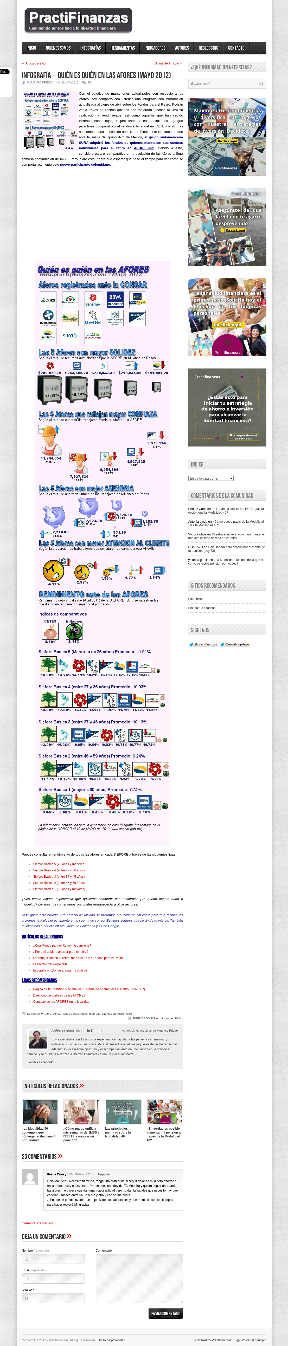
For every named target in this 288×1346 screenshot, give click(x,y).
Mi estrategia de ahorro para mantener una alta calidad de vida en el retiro (226, 536)
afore (48, 1013)
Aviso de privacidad (111, 1340)
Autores (182, 48)
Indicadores (155, 48)
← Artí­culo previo (34, 63)
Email (34, 1270)
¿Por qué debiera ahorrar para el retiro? (60, 952)
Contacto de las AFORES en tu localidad (61, 1002)
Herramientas (123, 48)
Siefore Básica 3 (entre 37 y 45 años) (59, 876)
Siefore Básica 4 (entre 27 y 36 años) (59, 870)
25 (89, 82)
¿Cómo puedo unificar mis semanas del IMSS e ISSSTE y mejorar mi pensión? (81, 1134)
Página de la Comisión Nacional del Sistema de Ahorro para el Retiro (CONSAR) (89, 989)
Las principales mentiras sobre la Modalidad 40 (118, 1132)
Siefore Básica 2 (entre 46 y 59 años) (59, 883)
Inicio (31, 48)
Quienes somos (58, 48)
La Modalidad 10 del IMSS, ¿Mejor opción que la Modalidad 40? (226, 510)
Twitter (31, 1062)
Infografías (90, 48)
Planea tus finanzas (202, 608)
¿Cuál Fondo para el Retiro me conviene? (62, 945)
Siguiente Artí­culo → (169, 63)
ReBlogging (208, 48)
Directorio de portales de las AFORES (59, 995)
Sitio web (28, 1290)
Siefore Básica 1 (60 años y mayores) (59, 889)
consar (57, 1013)
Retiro (178, 1018)
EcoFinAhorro (197, 599)
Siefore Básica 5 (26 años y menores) (59, 864)
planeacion (109, 1013)
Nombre (35, 1250)
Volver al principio (254, 1340)
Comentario (104, 1250)
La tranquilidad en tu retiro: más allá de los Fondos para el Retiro (78, 958)
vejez (128, 1013)
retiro (120, 1013)
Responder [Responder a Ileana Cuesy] (104, 1174)
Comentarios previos (37, 1223)
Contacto (236, 48)
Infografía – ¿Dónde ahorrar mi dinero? (60, 970)
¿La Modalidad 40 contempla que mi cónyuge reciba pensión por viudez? (39, 1134)
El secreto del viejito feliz (50, 964)
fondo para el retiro (75, 1013)
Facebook (46, 1062)
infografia (94, 1013)
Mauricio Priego (167, 1030)
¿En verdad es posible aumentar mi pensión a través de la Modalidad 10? (164, 1134)
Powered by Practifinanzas (212, 1340)
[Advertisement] (102, 216)
